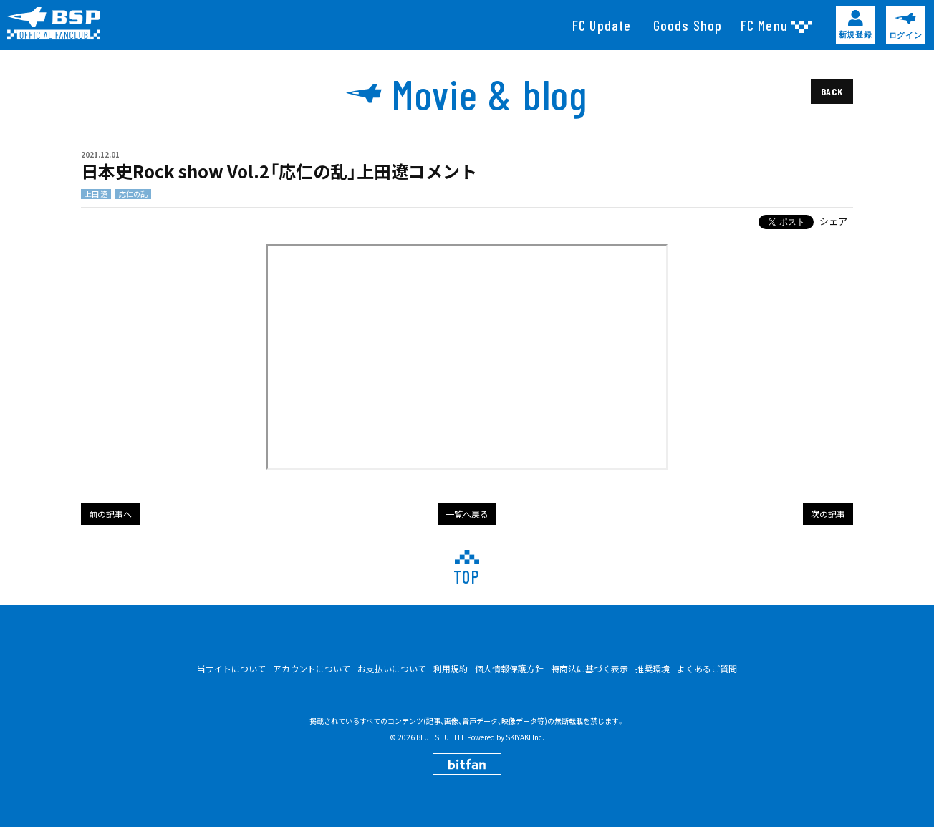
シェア (833, 221)
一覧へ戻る (467, 514)
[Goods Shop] (687, 25)
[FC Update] (602, 25)
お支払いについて (391, 668)
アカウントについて (311, 668)
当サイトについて (231, 668)
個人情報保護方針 (509, 668)
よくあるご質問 (707, 668)
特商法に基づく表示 (589, 668)
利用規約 (450, 668)
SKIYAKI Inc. (525, 737)
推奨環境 (652, 668)
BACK (832, 91)
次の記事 (828, 514)
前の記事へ (110, 514)
